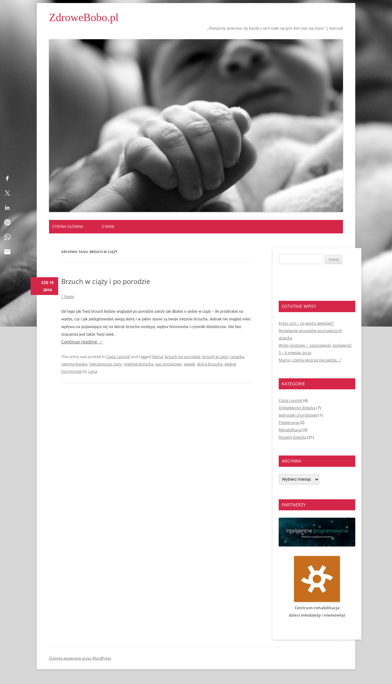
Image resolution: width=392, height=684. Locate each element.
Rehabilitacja (290, 430)
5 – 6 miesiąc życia (295, 352)
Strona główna (67, 226)
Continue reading (82, 342)
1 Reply (67, 296)
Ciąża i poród (118, 356)
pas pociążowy (168, 364)
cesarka (237, 356)
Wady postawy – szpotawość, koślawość (315, 345)
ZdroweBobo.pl (84, 17)
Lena (92, 371)
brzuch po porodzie (182, 356)
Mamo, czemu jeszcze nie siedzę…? (310, 360)
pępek (189, 364)
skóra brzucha (210, 364)
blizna (157, 356)
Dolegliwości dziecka (297, 407)
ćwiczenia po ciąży (105, 364)
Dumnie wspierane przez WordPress (80, 658)
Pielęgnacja (289, 422)
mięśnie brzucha (138, 364)
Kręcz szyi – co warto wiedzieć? (306, 323)
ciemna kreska (74, 364)
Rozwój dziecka (292, 437)
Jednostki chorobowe (298, 415)
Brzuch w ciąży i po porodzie (105, 281)
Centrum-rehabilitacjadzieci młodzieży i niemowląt (317, 608)
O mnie (108, 226)
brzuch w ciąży (215, 356)
